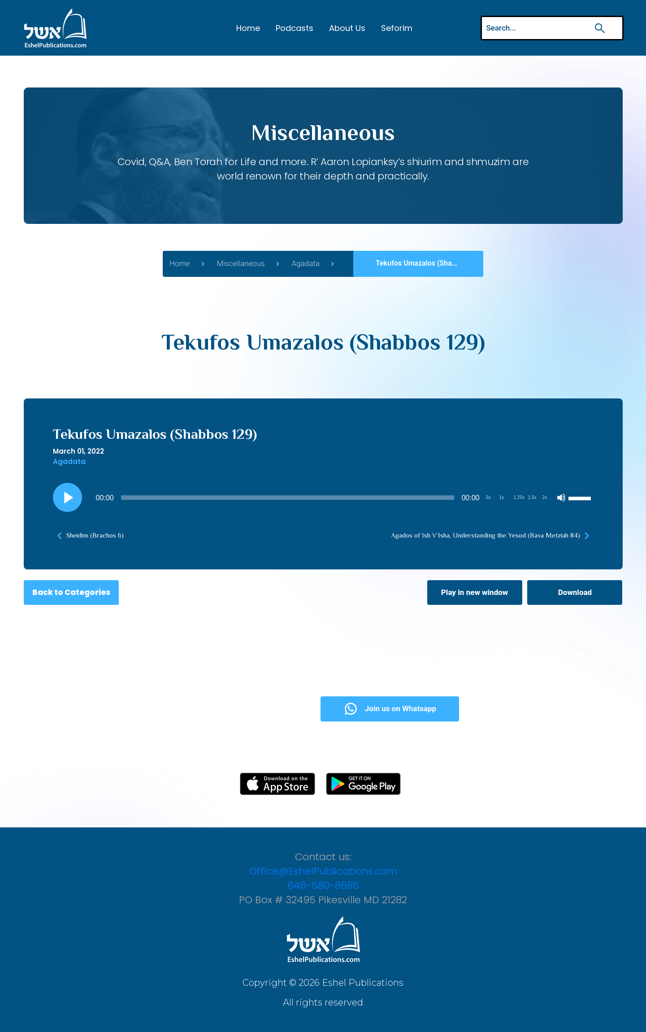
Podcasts (294, 28)
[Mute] (561, 497)
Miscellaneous (241, 263)
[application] (323, 498)
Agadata (306, 263)
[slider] (288, 497)
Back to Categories (71, 592)
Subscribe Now (247, 708)
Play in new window (474, 592)
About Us (347, 28)
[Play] (67, 498)
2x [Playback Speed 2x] (544, 497)
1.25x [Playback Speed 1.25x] (519, 497)
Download (575, 592)
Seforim (396, 28)
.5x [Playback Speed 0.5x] (488, 497)
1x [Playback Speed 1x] (501, 497)
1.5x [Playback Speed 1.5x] (532, 497)
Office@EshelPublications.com (323, 871)
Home (248, 28)
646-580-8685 (323, 885)
